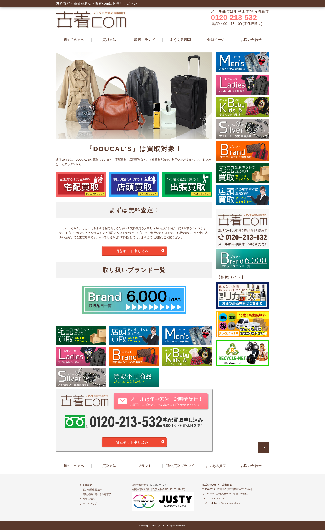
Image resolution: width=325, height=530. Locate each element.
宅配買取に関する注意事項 (97, 494)
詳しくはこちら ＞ (157, 484)
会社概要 (87, 485)
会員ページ (215, 40)
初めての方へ (73, 40)
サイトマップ (90, 503)
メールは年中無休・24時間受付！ (167, 401)
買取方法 (109, 40)
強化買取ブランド (180, 466)
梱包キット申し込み (132, 251)
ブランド (145, 466)
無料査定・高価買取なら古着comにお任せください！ (98, 3)
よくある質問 (180, 40)
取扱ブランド (144, 40)
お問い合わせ (251, 40)
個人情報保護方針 (92, 489)
